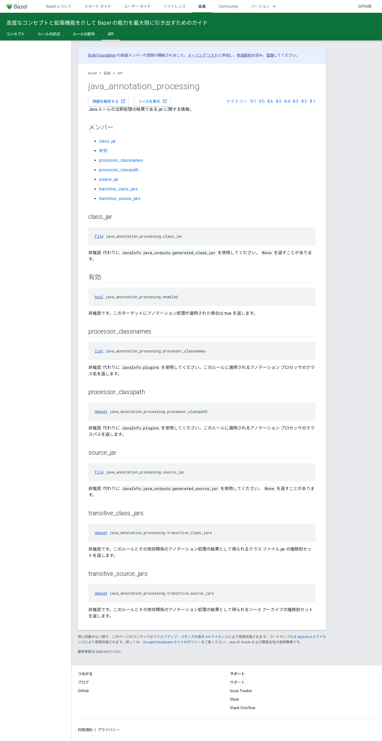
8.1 (312, 101)
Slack (234, 699)
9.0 (261, 101)
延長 (107, 73)
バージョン (260, 6)
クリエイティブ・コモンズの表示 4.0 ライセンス (190, 637)
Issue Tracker (241, 691)
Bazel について (59, 6)
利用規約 (85, 730)
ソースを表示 (152, 101)
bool (99, 296)
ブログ (83, 682)
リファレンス (174, 6)
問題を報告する (109, 101)
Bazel (92, 73)
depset (101, 411)
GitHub (364, 6)
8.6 (270, 101)
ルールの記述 (49, 34)
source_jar (108, 179)
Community (228, 6)
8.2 (304, 101)
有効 (103, 150)
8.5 (278, 101)
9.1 (253, 101)
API (120, 73)
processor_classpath (118, 169)
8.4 (287, 101)
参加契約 (244, 55)
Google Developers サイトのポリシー (172, 642)
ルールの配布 (84, 34)
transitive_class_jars (118, 188)
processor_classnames (121, 160)
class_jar (107, 141)
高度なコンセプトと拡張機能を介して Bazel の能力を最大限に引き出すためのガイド (107, 23)
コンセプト (15, 34)
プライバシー (109, 730)
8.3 (295, 101)
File (99, 236)
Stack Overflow (242, 708)
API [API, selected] (111, 34)
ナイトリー (237, 101)
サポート (237, 682)
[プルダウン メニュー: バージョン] (277, 6)
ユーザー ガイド (137, 6)
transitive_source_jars (119, 198)
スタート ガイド (97, 6)
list (99, 351)
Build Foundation (102, 55)
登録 (270, 55)
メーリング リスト (203, 55)
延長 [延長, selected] (202, 6)
